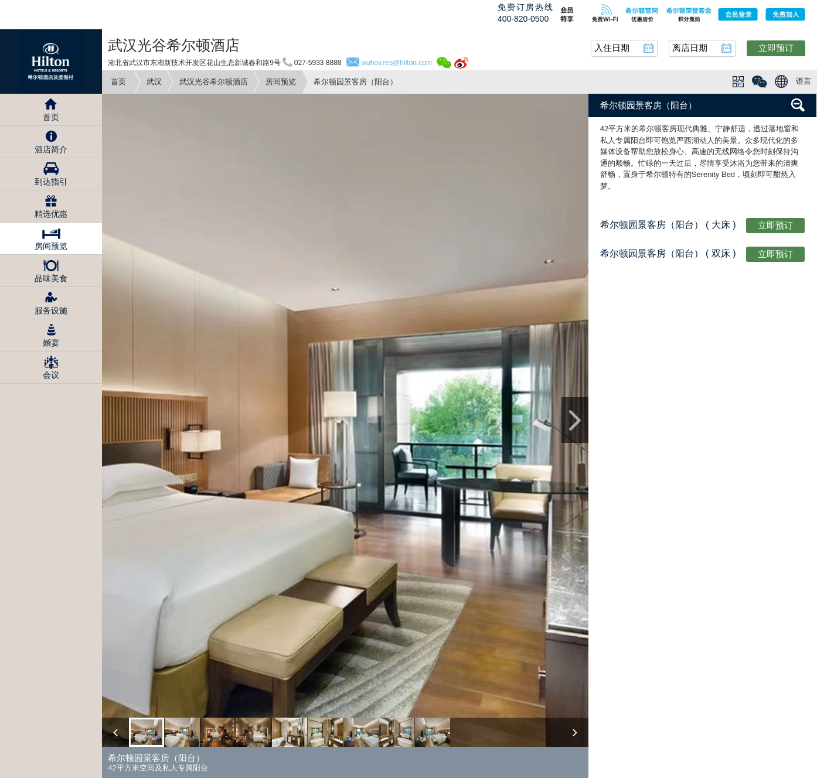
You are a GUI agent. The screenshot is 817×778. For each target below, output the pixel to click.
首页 (118, 81)
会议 (51, 375)
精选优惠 (51, 214)
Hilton (51, 61)
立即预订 (776, 48)
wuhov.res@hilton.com (396, 63)
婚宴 (51, 342)
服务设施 (51, 310)
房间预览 (280, 81)
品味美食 (51, 278)
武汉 (154, 81)
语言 (803, 81)
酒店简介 (51, 149)
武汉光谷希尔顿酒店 (213, 81)
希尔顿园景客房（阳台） (648, 105)
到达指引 (51, 181)
